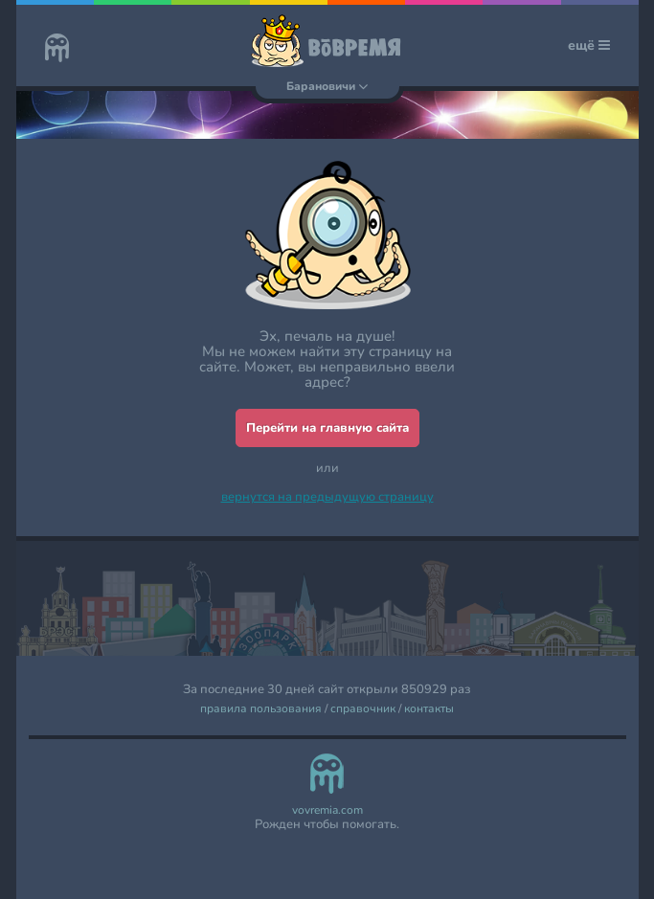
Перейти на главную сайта (327, 428)
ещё (589, 45)
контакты (429, 709)
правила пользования (261, 709)
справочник (362, 709)
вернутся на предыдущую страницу (327, 497)
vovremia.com (327, 810)
